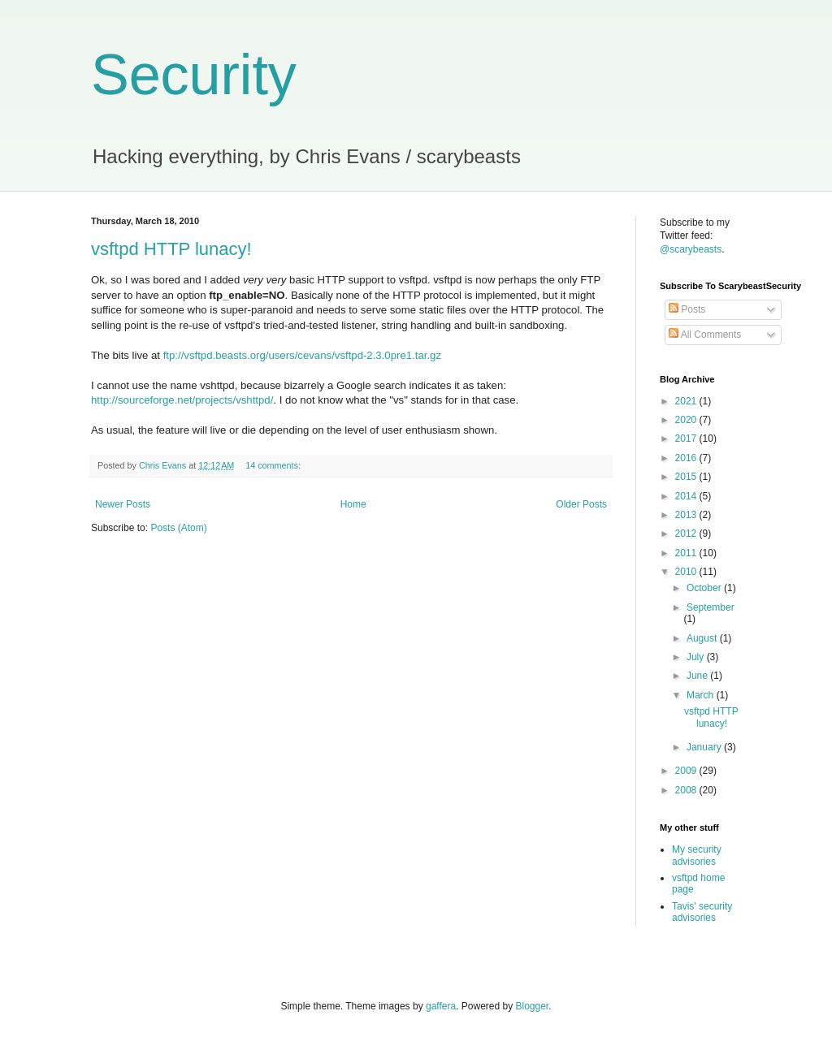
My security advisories (697, 855)
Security (194, 74)
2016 (687, 458)
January (705, 747)
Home (353, 504)
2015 (687, 476)
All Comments (705, 334)
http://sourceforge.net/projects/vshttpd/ (182, 400)
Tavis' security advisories (702, 912)
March (702, 695)
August (703, 638)
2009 (687, 770)
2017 (687, 438)
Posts (687, 309)
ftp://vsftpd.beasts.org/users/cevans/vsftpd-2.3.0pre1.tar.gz (302, 355)
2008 (687, 790)
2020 (687, 420)
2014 (687, 496)
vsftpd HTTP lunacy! (171, 249)
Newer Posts (122, 504)
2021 (687, 401)
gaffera (441, 1006)
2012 (687, 533)
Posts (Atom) (178, 528)
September (710, 607)
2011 (687, 553)
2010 (687, 571)
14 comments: (274, 465)
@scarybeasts (691, 249)
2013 (687, 515)
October (705, 588)
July (697, 657)
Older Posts (581, 504)
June (698, 675)
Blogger (532, 1006)
